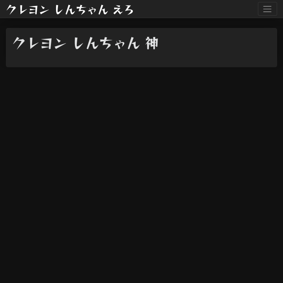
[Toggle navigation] (267, 9)
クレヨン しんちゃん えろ (70, 9)
